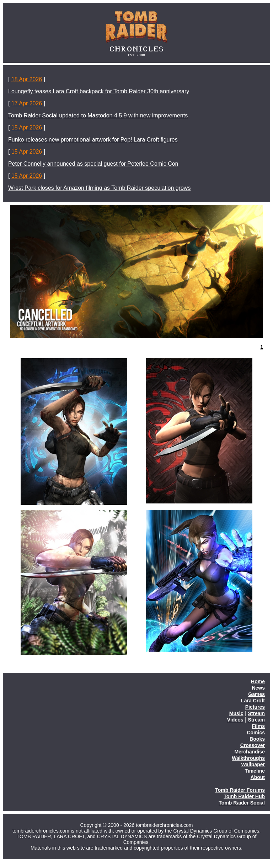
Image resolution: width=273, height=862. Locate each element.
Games (256, 694)
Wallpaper (253, 764)
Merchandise (249, 752)
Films (258, 726)
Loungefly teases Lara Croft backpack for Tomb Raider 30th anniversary (98, 91)
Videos (235, 720)
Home (258, 681)
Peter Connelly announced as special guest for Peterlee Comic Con (93, 164)
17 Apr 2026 (26, 103)
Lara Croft (253, 700)
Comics (256, 732)
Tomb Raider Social (242, 803)
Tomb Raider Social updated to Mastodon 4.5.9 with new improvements (98, 115)
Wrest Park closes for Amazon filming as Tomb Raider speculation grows (99, 188)
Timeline (255, 771)
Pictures (255, 707)
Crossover (252, 745)
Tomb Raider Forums (240, 790)
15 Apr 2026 (26, 128)
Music (236, 713)
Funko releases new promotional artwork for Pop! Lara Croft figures (93, 140)
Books (257, 739)
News (258, 688)
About (258, 777)
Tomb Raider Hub (244, 796)
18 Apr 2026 (26, 79)
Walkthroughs (248, 758)
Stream (256, 713)
